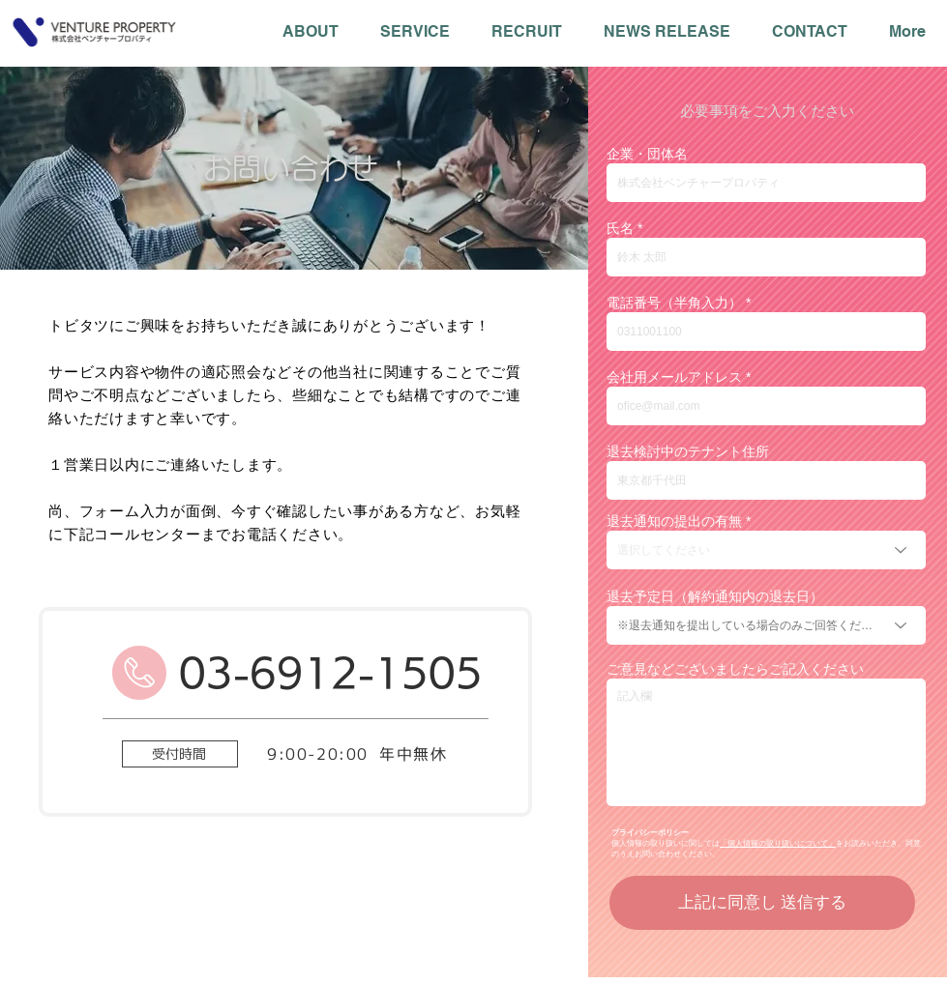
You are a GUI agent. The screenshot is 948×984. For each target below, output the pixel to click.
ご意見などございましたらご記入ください (735, 669)
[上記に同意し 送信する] (762, 903)
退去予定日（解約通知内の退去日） (715, 596)
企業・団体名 (647, 153)
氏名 (620, 228)
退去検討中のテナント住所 (688, 451)
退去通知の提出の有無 (674, 521)
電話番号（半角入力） (674, 302)
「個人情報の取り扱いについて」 (778, 843)
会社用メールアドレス (674, 377)
